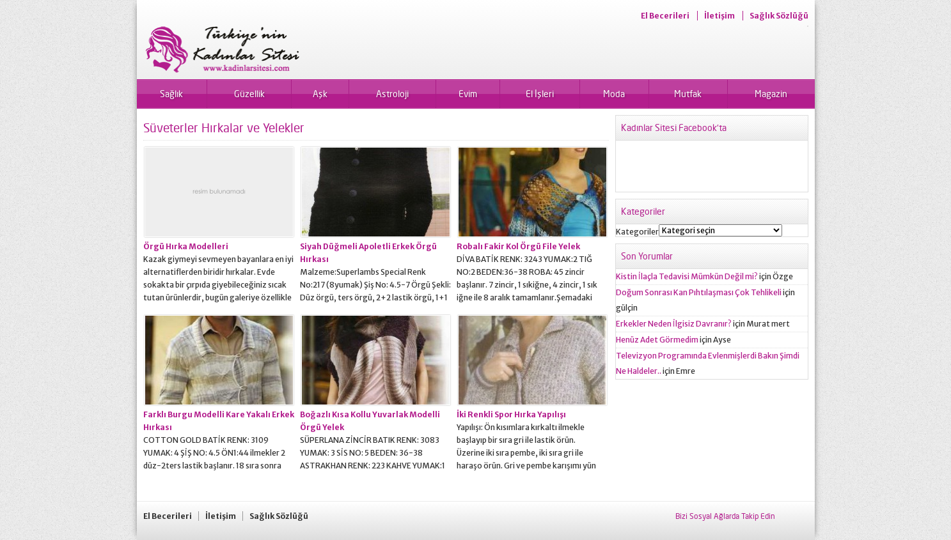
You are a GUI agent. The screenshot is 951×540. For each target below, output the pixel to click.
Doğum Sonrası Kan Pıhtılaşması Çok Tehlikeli (699, 292)
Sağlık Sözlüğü (779, 15)
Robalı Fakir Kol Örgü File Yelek (518, 246)
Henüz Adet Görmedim (657, 339)
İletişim (719, 15)
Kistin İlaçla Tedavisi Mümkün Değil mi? (687, 276)
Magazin (771, 93)
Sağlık (171, 93)
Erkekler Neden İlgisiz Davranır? (674, 323)
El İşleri (540, 93)
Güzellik (249, 93)
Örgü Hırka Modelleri (185, 246)
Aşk (320, 93)
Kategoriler (637, 231)
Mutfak (688, 93)
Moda (614, 93)
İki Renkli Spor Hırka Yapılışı (511, 414)
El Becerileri (665, 15)
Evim (468, 93)
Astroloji (392, 93)
